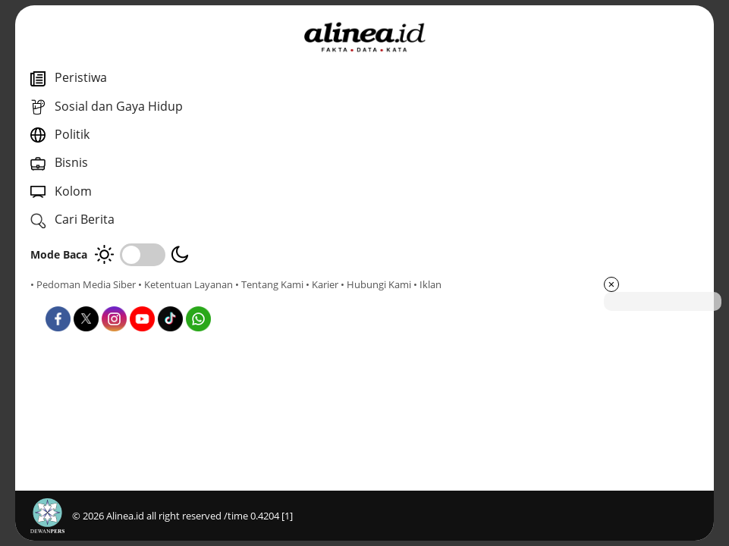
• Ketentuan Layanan (185, 284)
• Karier (117, 298)
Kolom (366, 454)
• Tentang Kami (64, 298)
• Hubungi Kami (171, 298)
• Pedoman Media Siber (83, 284)
